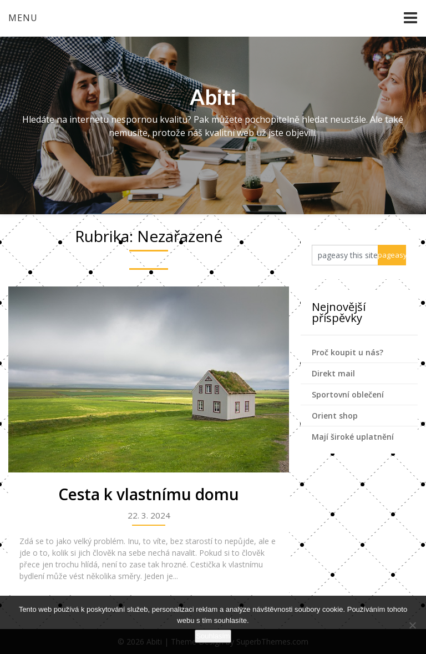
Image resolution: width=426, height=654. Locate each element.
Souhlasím (213, 636)
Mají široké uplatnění (353, 436)
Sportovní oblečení (348, 394)
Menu (23, 18)
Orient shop (335, 415)
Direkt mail (333, 373)
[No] (412, 625)
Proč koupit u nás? (347, 352)
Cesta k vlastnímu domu (148, 494)
